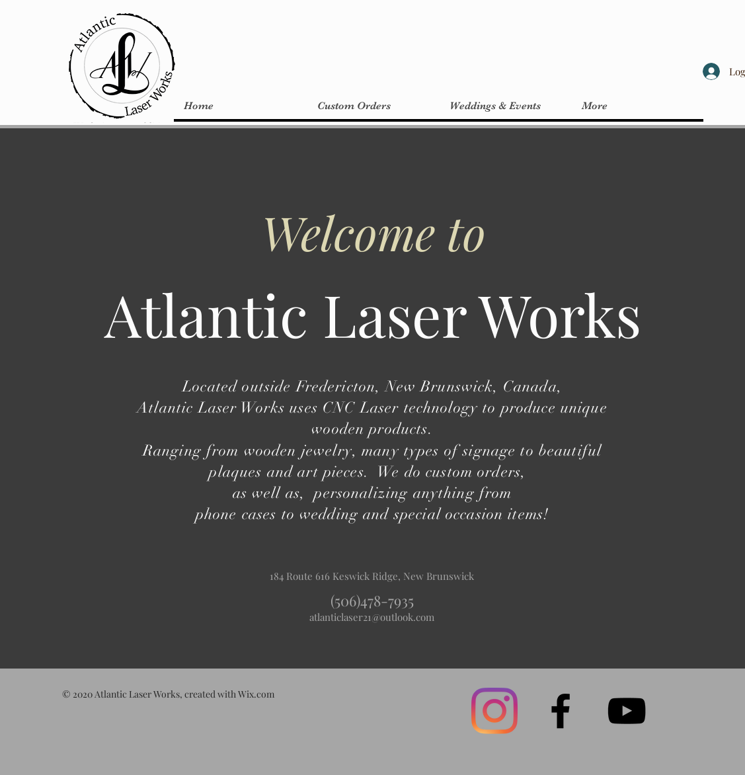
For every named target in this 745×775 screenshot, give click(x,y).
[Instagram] (494, 711)
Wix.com (256, 694)
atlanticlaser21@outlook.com (371, 617)
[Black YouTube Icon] (627, 711)
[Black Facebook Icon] (560, 711)
